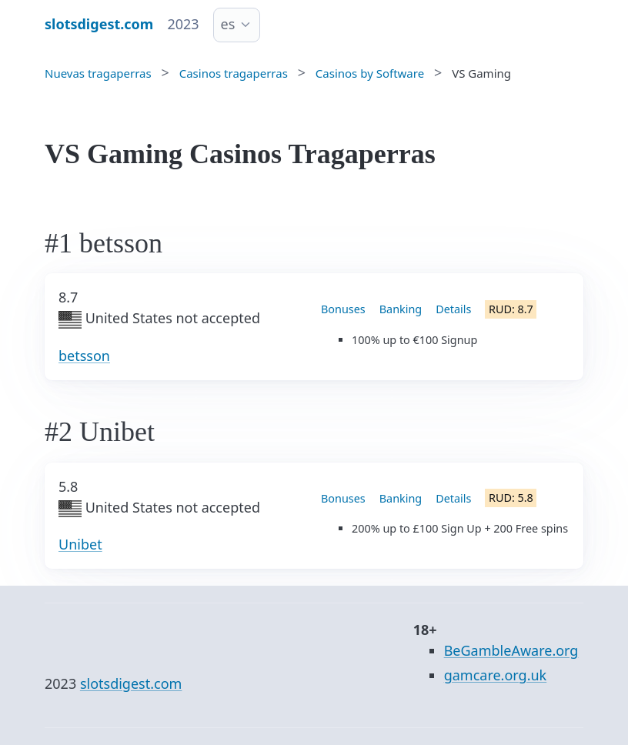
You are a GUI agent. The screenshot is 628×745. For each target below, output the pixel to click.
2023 (183, 24)
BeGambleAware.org (511, 650)
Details (453, 309)
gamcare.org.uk (495, 675)
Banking (400, 309)
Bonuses (343, 309)
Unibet (80, 544)
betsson (84, 355)
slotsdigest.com (131, 683)
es (228, 24)
